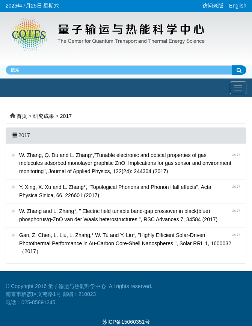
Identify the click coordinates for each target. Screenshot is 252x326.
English (237, 6)
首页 (22, 116)
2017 (66, 116)
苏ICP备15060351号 (126, 322)
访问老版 (212, 6)
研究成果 (43, 116)
